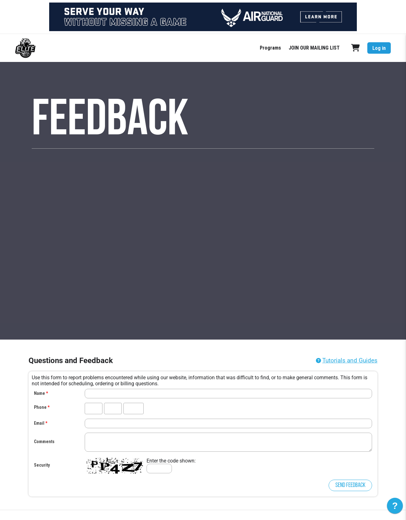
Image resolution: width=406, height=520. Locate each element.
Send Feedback (350, 485)
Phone (40, 407)
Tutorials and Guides (349, 360)
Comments (44, 441)
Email (39, 423)
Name (39, 393)
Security (42, 465)
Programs (270, 48)
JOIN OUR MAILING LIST (314, 48)
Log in (379, 48)
